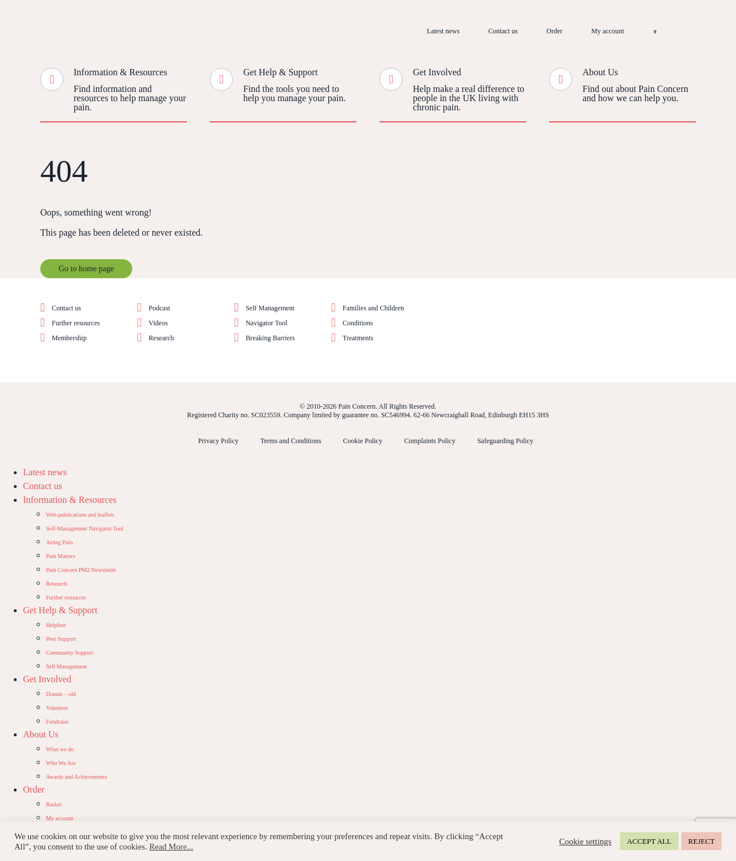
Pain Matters (60, 556)
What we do (60, 749)
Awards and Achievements (76, 777)
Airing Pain (59, 542)
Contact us (503, 31)
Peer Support (61, 639)
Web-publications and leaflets (80, 515)
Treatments (358, 338)
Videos (158, 323)
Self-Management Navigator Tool (85, 528)
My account (607, 31)
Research (161, 338)
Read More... (171, 846)
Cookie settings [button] (585, 841)
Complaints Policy (429, 441)
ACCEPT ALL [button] (649, 841)
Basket (54, 804)
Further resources (76, 323)
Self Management (270, 308)
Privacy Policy (218, 441)
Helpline (56, 625)
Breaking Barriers (270, 338)
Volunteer (57, 708)
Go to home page (86, 268)
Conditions (358, 323)
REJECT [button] (701, 841)
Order (554, 31)
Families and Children (373, 308)
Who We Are (61, 763)
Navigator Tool (267, 323)
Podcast (159, 308)
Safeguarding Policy (505, 441)
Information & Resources (120, 72)
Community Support (69, 652)
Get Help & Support (280, 72)
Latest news (443, 31)
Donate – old (61, 694)
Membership (69, 338)
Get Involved (437, 72)
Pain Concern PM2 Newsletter (81, 570)
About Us (600, 72)
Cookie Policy (362, 441)
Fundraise (57, 721)
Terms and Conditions (290, 441)
